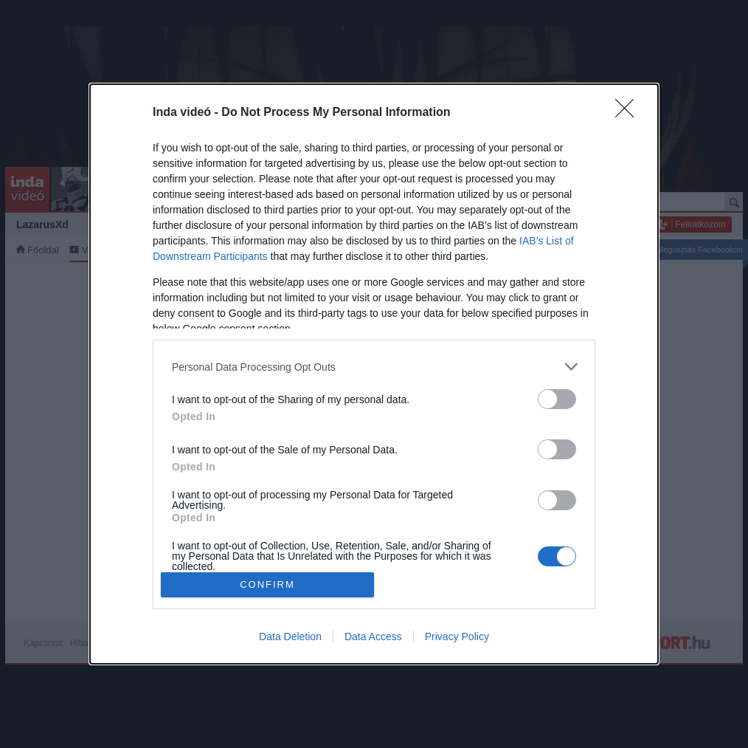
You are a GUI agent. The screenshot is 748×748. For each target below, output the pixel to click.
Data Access (373, 636)
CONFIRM (267, 584)
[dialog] (374, 374)
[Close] (629, 113)
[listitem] (374, 366)
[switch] (557, 399)
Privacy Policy (457, 636)
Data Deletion (290, 636)
